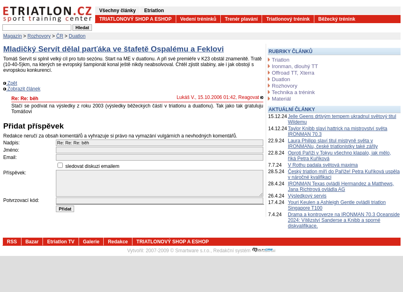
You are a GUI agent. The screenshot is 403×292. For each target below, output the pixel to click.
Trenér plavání (241, 19)
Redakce (118, 242)
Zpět (10, 83)
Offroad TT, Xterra (293, 73)
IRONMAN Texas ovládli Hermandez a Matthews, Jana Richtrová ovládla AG (341, 186)
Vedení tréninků (198, 19)
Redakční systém (244, 250)
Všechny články (117, 10)
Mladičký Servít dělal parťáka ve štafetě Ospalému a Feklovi (113, 49)
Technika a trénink (293, 92)
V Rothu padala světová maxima (323, 165)
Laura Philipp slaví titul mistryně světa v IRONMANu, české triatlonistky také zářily (333, 143)
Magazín (12, 36)
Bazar (32, 242)
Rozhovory (39, 36)
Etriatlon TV (60, 242)
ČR (59, 36)
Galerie (91, 242)
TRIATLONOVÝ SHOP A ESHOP (135, 19)
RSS (12, 242)
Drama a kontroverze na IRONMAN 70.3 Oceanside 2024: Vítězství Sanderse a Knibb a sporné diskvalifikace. (344, 220)
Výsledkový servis (307, 196)
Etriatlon (154, 10)
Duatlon (77, 36)
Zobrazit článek (22, 89)
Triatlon (280, 60)
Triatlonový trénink (287, 19)
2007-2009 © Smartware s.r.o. (178, 250)
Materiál (281, 99)
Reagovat (250, 97)
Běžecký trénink (336, 19)
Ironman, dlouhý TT (295, 66)
